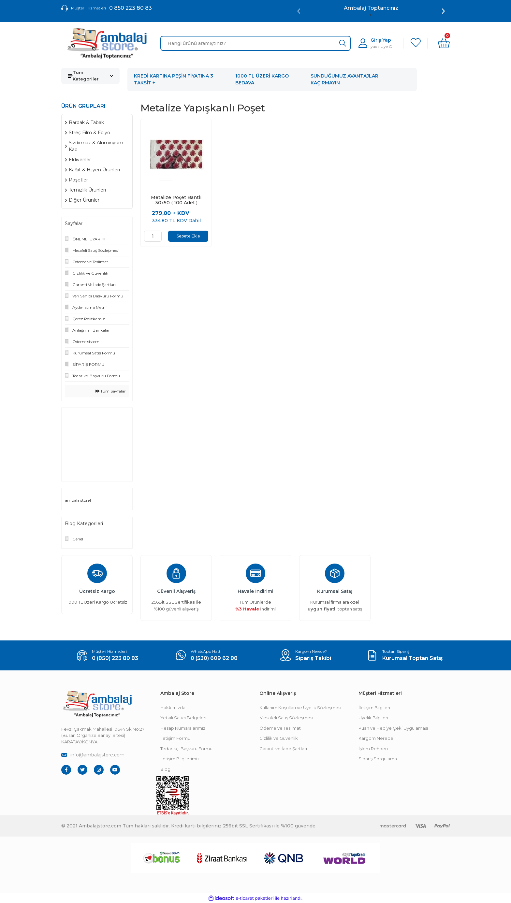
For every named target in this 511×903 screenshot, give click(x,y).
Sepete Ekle (188, 236)
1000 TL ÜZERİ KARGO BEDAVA (262, 79)
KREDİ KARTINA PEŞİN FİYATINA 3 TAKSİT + (173, 79)
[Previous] (298, 11)
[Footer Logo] (97, 704)
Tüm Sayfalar (110, 391)
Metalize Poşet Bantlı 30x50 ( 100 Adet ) (176, 200)
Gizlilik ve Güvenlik (278, 738)
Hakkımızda (172, 707)
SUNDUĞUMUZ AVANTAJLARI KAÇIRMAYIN (345, 79)
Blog (165, 769)
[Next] (443, 11)
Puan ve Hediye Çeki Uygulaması (393, 728)
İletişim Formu (175, 738)
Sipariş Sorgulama (377, 758)
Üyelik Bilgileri (373, 717)
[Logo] (107, 43)
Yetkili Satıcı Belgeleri (183, 717)
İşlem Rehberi (373, 748)
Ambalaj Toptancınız (371, 8)
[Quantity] (152, 236)
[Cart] (444, 43)
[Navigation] (90, 76)
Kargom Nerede (375, 738)
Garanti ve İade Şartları (283, 748)
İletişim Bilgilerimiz (179, 758)
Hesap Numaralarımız (182, 728)
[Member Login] (375, 43)
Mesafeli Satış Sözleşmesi (286, 717)
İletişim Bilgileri (374, 707)
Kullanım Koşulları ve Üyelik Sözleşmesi (300, 707)
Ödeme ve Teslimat (280, 728)
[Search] (255, 43)
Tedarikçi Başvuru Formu (186, 748)
